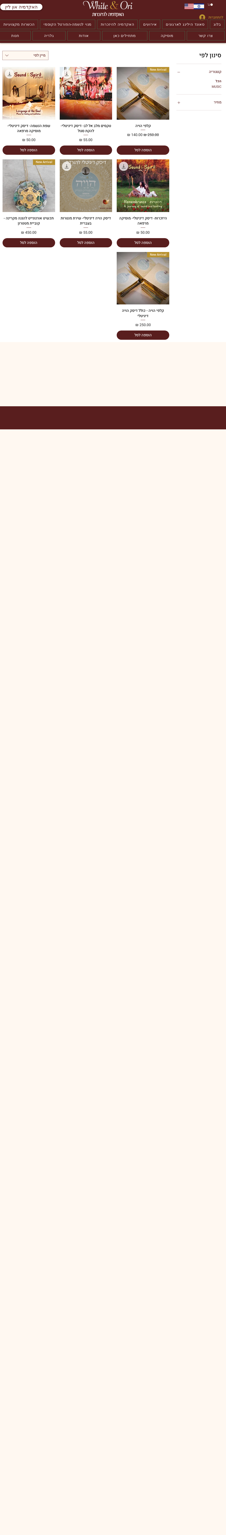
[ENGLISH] (189, 6)
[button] (210, 4)
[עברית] (199, 6)
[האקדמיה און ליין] (21, 6)
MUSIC (216, 86)
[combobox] (25, 55)
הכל (218, 81)
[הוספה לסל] (143, 150)
